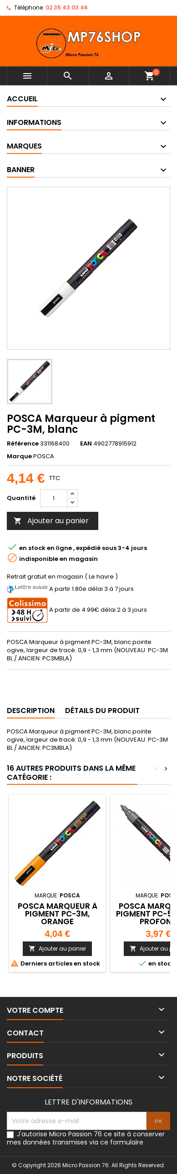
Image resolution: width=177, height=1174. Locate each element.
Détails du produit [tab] (102, 710)
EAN (86, 444)
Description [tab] (31, 710)
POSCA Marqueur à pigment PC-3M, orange (57, 914)
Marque (19, 456)
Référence (23, 444)
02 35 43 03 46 (67, 7)
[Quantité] (53, 498)
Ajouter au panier (51, 520)
